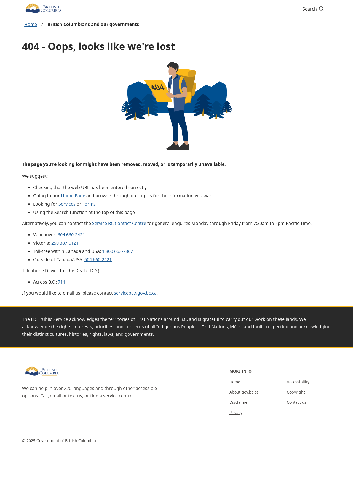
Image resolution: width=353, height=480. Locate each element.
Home (30, 24)
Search (314, 9)
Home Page (73, 196)
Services (67, 204)
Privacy (235, 412)
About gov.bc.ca (244, 392)
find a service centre (111, 396)
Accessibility (298, 381)
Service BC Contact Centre (119, 223)
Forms (89, 204)
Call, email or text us (61, 396)
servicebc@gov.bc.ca (135, 293)
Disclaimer (239, 402)
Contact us (296, 402)
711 (61, 282)
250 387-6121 (65, 243)
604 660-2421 (71, 235)
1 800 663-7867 (117, 251)
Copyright (296, 392)
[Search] (314, 8)
